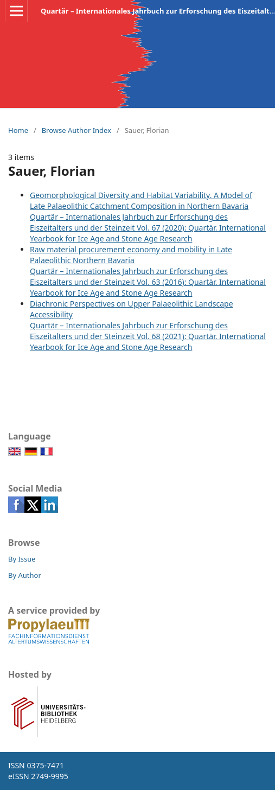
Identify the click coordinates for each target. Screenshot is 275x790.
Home (18, 130)
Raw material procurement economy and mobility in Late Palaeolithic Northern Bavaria (131, 254)
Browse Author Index (76, 130)
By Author (24, 575)
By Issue (22, 559)
